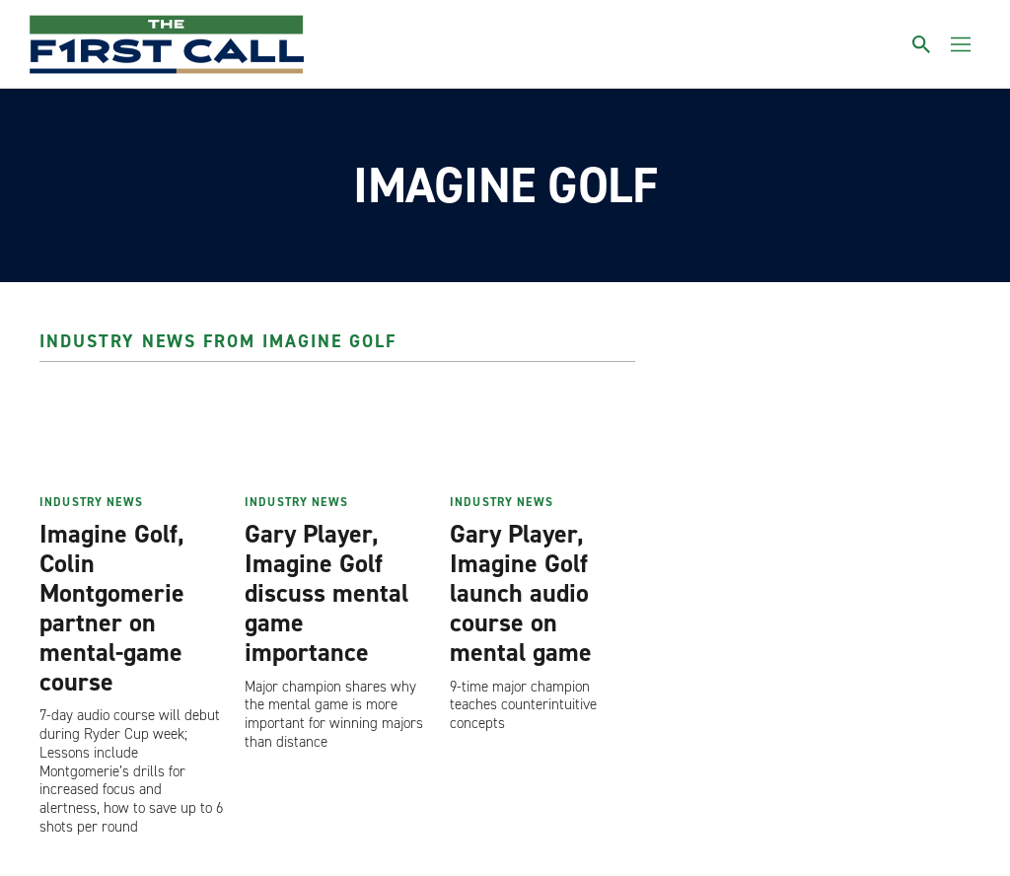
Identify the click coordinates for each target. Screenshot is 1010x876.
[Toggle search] (921, 44)
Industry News (91, 502)
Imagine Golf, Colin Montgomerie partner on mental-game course (111, 607)
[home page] (167, 44)
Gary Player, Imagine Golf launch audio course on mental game (521, 593)
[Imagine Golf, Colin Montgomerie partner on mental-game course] (132, 434)
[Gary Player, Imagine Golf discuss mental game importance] (337, 434)
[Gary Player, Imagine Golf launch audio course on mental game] (542, 434)
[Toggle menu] (960, 44)
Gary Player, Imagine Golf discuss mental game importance (326, 593)
